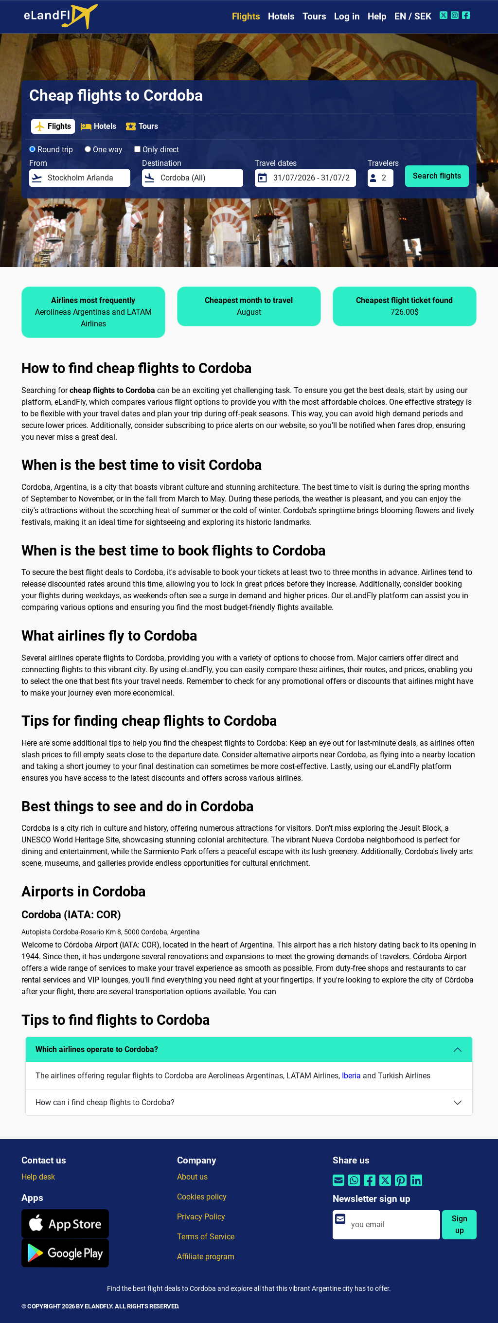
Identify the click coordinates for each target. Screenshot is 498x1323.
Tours (314, 16)
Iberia (351, 1075)
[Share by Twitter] (385, 1186)
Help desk (38, 1176)
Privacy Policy (201, 1216)
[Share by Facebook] (369, 1186)
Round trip (51, 149)
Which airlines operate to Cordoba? (97, 1049)
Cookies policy (202, 1196)
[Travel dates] (311, 178)
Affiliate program (205, 1256)
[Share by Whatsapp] (354, 1186)
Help (377, 16)
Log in (347, 16)
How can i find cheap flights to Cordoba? (105, 1102)
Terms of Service (205, 1236)
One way (104, 149)
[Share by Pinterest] (401, 1186)
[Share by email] (338, 1186)
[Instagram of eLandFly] (456, 15)
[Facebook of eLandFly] (467, 15)
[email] (392, 1224)
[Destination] (199, 178)
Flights (246, 16)
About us (192, 1176)
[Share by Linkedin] (416, 1186)
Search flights (437, 175)
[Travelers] (384, 178)
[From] (86, 178)
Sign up (459, 1224)
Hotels (281, 16)
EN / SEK (412, 16)
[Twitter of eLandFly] (444, 15)
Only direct (156, 149)
